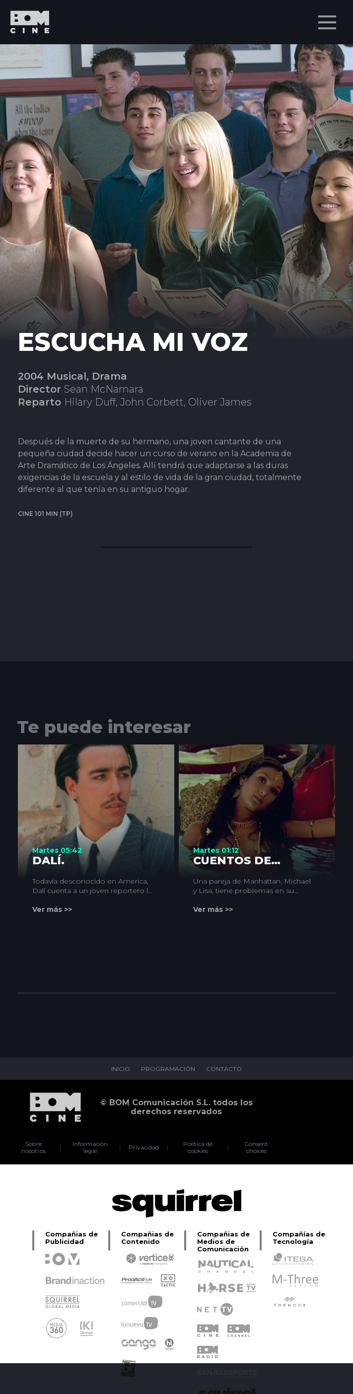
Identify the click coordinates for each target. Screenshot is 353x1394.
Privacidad (144, 1147)
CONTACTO (224, 1069)
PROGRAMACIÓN (168, 1069)
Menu (328, 17)
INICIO (120, 1069)
